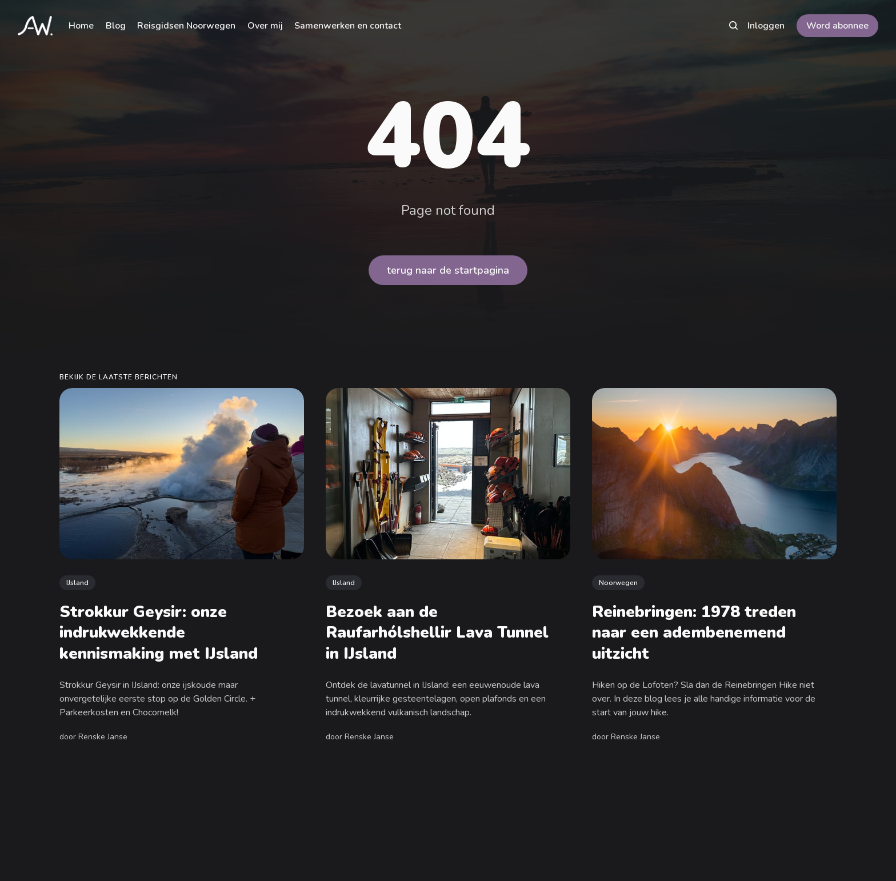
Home (81, 25)
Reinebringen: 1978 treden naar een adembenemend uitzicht (694, 632)
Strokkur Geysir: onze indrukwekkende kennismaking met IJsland (158, 632)
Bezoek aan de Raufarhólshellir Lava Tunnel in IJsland (437, 632)
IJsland (77, 582)
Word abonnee (837, 25)
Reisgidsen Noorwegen (186, 25)
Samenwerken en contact (347, 25)
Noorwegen (618, 582)
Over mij (265, 25)
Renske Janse (102, 736)
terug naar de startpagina (448, 270)
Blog (116, 25)
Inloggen (766, 25)
